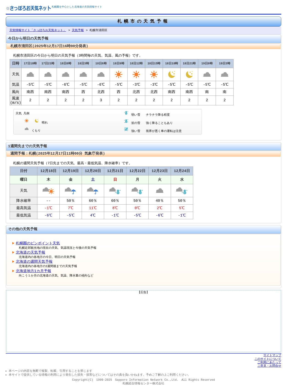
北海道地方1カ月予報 (33, 273)
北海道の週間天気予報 (34, 264)
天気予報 (78, 31)
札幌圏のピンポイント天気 (38, 245)
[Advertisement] (143, 325)
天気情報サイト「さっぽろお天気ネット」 (37, 31)
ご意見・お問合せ (269, 368)
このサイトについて (267, 361)
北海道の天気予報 (30, 254)
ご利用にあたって (269, 365)
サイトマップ (272, 357)
